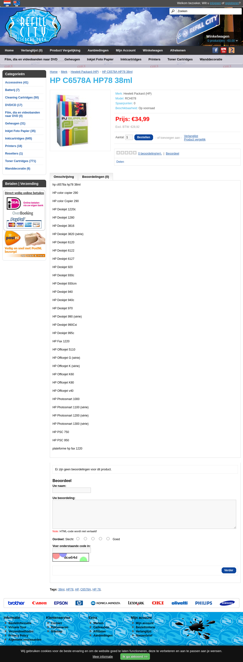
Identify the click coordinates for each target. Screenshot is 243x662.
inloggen (215, 3)
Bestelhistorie (145, 633)
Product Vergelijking (65, 50)
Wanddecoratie (211, 59)
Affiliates (99, 637)
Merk (64, 72)
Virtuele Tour (17, 633)
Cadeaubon (101, 633)
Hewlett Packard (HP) (85, 72)
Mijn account (145, 629)
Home (9, 50)
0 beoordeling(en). (150, 153)
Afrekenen (178, 50)
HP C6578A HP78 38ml (117, 72)
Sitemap (56, 637)
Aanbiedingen (98, 50)
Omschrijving (64, 177)
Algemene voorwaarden (25, 645)
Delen (120, 161)
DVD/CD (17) (13, 105)
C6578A (85, 595)
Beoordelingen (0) (95, 177)
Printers (154, 59)
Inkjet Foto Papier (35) (20, 131)
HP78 (69, 595)
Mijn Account (126, 50)
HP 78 (97, 595)
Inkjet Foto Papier (100, 59)
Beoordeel (172, 153)
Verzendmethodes (21, 637)
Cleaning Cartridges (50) (22, 97)
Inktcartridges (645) (18, 138)
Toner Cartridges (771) (20, 161)
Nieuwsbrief (144, 641)
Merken (98, 629)
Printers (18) (13, 146)
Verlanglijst (191, 136)
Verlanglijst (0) (32, 50)
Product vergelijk (195, 139)
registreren (232, 3)
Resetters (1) (14, 153)
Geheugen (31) (15, 123)
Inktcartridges (131, 59)
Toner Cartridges (180, 59)
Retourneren (59, 633)
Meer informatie (103, 656)
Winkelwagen (153, 50)
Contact (56, 629)
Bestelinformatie (20, 629)
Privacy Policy (18, 641)
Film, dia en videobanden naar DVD (31, 59)
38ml (61, 595)
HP (77, 595)
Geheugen (72, 59)
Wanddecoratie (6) (17, 168)
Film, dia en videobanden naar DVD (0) (22, 114)
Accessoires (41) (16, 82)
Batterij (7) (12, 90)
